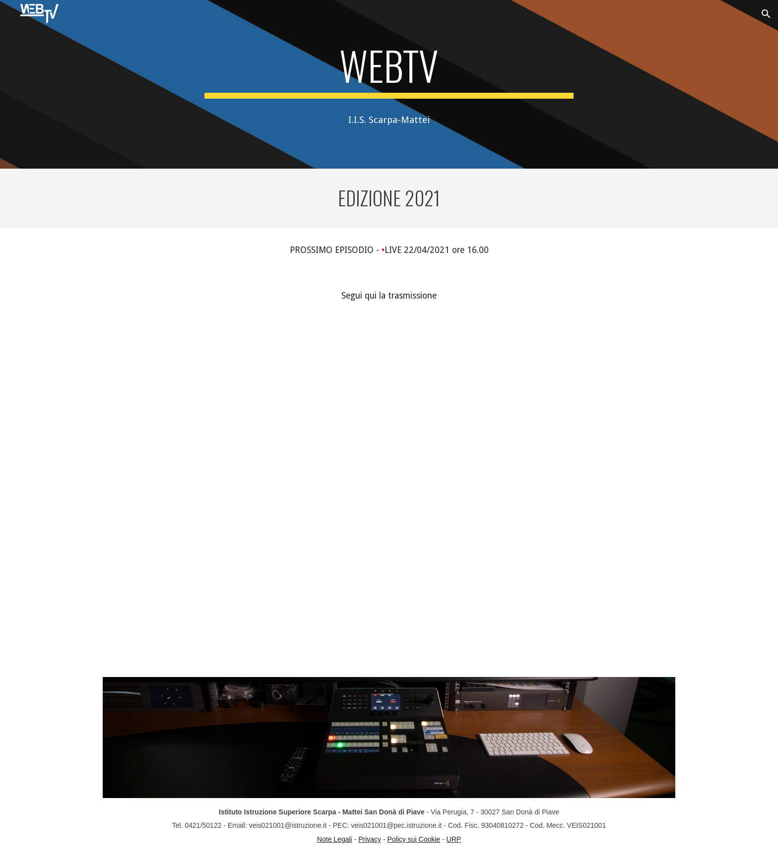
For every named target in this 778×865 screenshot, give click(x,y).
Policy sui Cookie (414, 839)
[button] (766, 14)
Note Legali (334, 839)
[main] (389, 70)
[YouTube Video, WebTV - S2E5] (389, 458)
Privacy (369, 839)
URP (454, 839)
